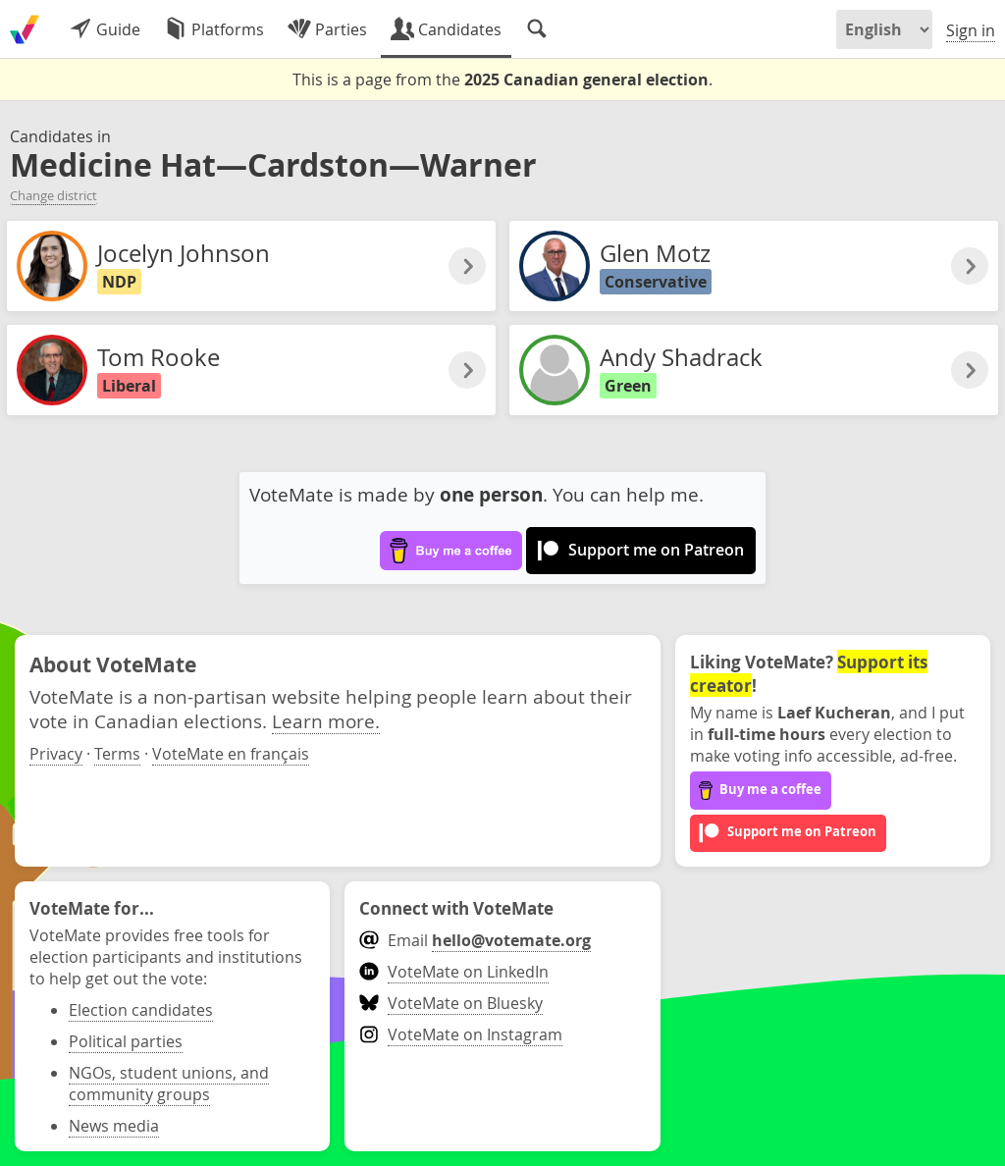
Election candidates (141, 1010)
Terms (117, 754)
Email (474, 940)
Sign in (970, 30)
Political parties (126, 1041)
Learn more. (326, 721)
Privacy (55, 754)
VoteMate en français (230, 754)
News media (114, 1126)
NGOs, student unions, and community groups (169, 1083)
